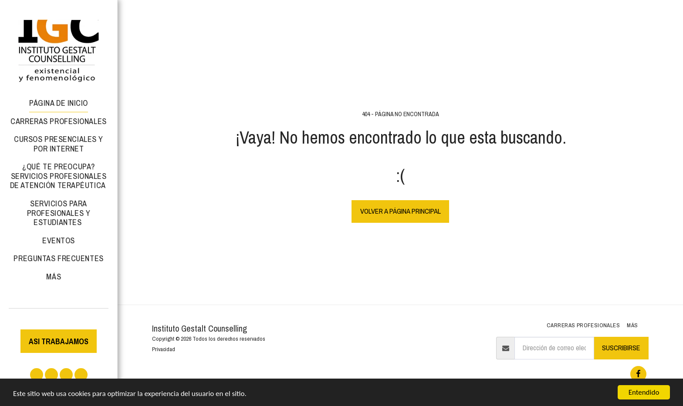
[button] (36, 374)
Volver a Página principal (400, 211)
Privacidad (163, 349)
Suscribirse (621, 347)
